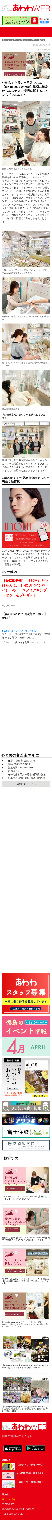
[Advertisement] (26, 879)
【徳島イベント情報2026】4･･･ (32, 1482)
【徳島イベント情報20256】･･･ (32, 1464)
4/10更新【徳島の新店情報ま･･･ (32, 1473)
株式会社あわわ (10, 1499)
